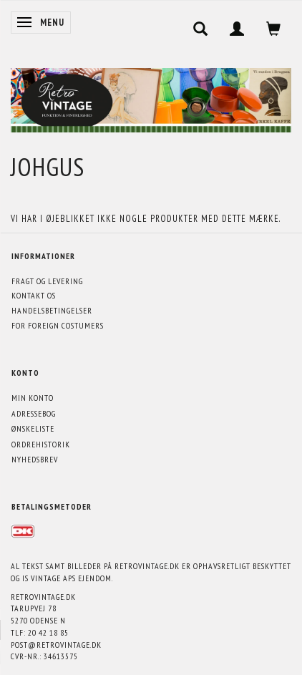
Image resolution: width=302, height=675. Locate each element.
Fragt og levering (47, 281)
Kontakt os (33, 295)
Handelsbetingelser (51, 310)
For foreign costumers (57, 325)
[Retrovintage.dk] (151, 97)
